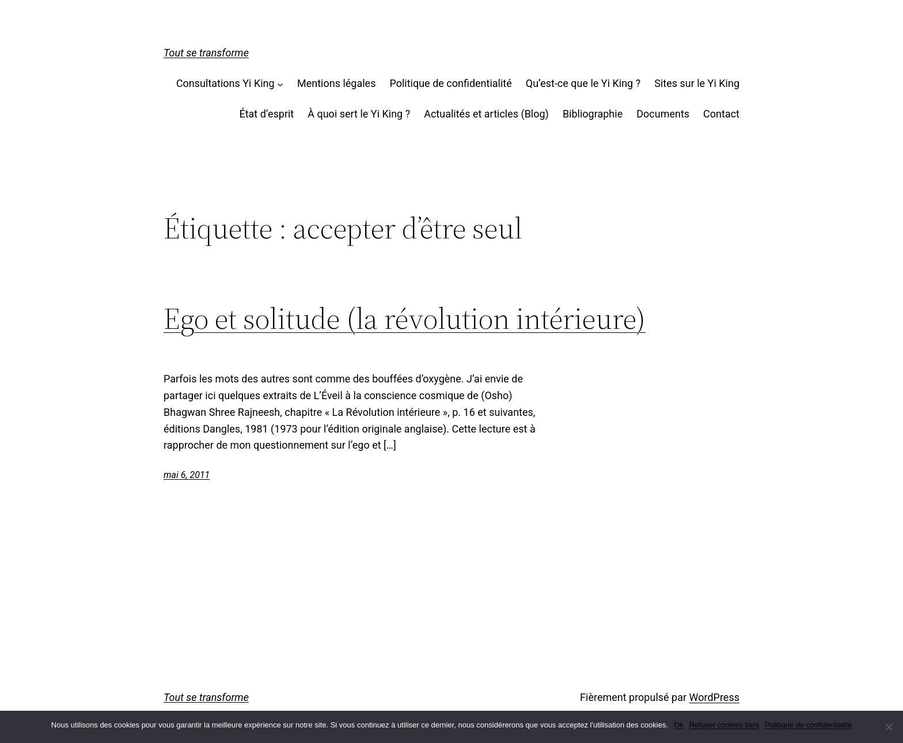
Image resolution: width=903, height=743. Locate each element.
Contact (721, 114)
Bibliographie (593, 114)
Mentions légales (336, 83)
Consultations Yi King (225, 83)
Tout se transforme (206, 53)
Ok (679, 725)
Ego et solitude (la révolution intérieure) (405, 318)
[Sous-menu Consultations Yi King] (280, 84)
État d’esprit (266, 114)
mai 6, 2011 (187, 474)
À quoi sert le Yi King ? (359, 114)
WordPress (714, 697)
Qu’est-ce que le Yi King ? (583, 83)
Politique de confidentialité (450, 83)
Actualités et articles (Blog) (486, 114)
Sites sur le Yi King (696, 83)
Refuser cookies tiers (724, 725)
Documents (662, 114)
